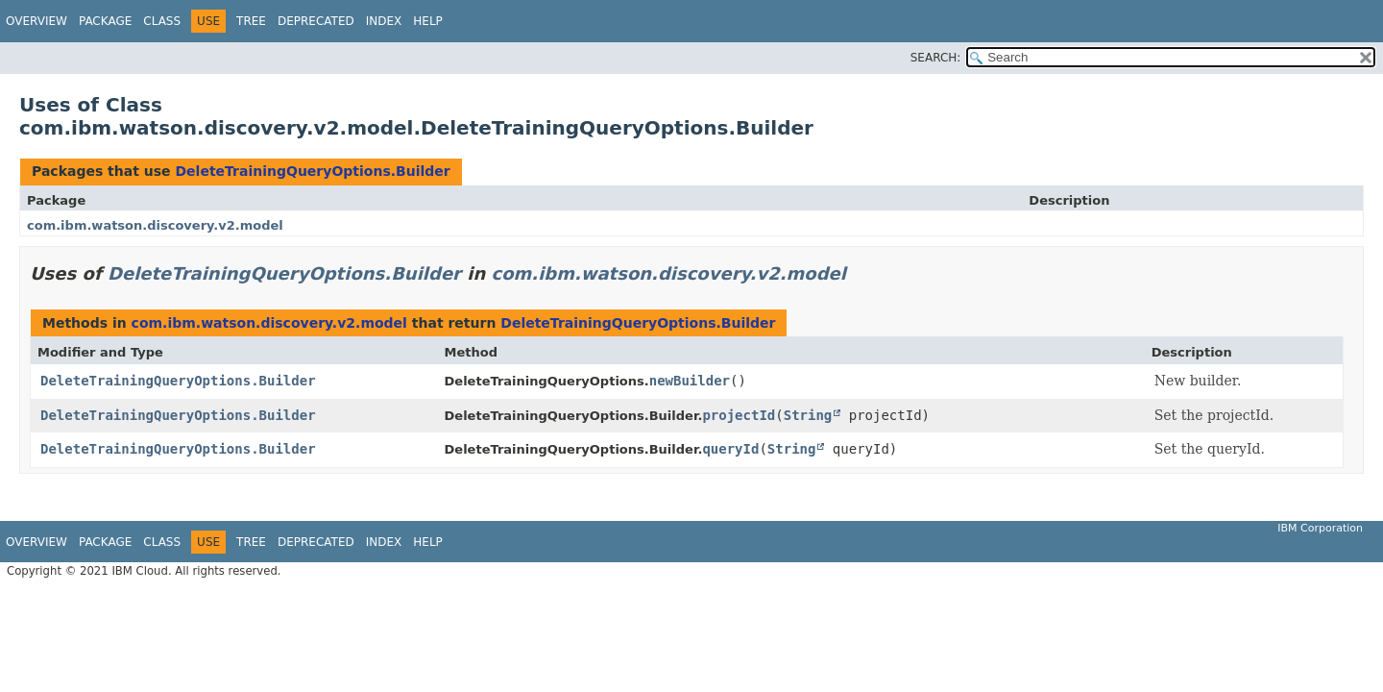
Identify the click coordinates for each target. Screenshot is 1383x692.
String (808, 415)
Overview (36, 21)
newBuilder (689, 380)
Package (105, 21)
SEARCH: (935, 57)
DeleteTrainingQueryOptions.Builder (312, 171)
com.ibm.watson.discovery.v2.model (155, 225)
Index (384, 21)
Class (162, 21)
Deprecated (316, 21)
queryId (730, 449)
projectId (738, 415)
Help (428, 21)
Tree (251, 21)
